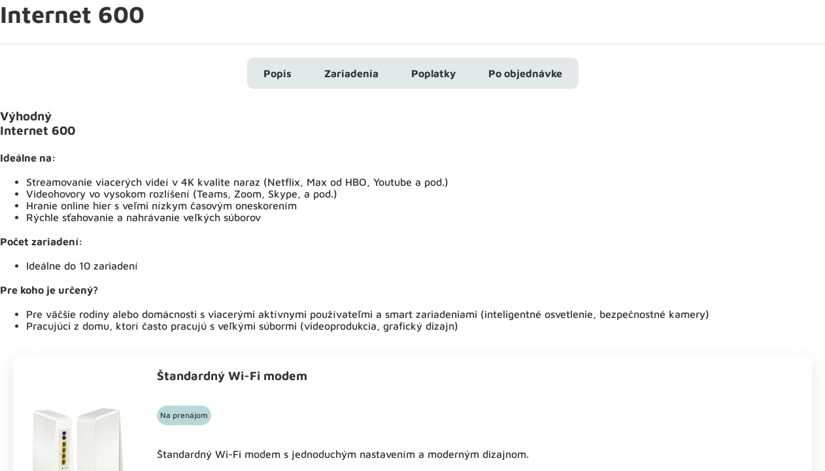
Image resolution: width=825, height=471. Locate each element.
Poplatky (433, 73)
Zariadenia (351, 73)
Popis (277, 73)
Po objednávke (525, 73)
